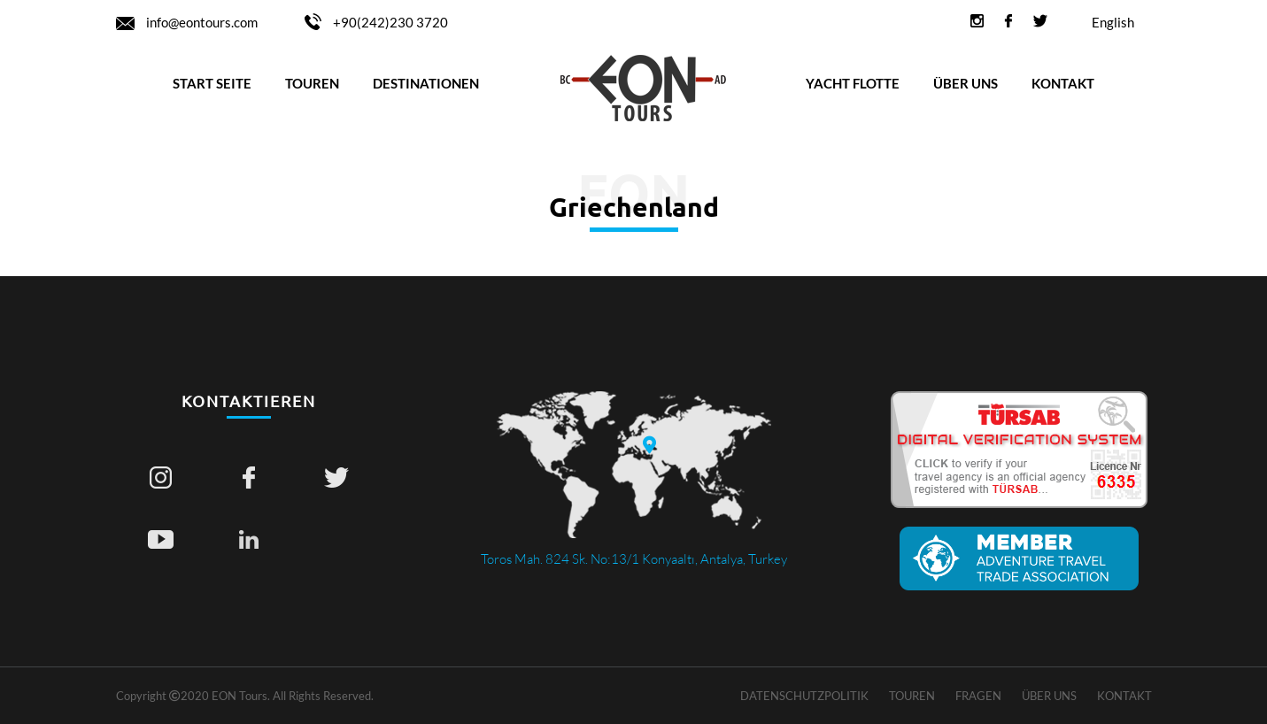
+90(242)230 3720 (376, 22)
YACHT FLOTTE (853, 83)
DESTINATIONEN (426, 83)
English (1113, 22)
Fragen (978, 696)
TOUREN (312, 83)
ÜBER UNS (965, 83)
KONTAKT (1062, 83)
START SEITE (212, 83)
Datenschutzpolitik (804, 696)
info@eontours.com (188, 22)
